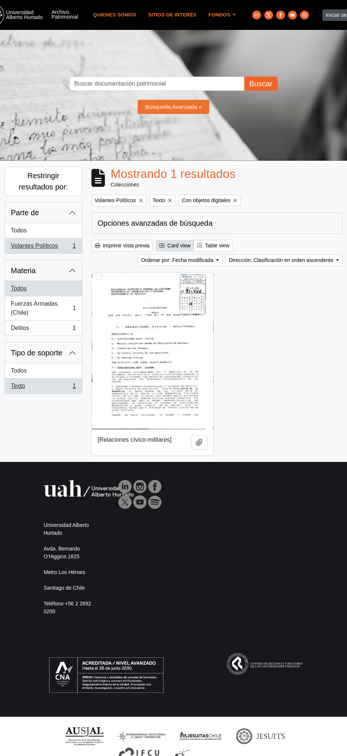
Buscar (260, 84)
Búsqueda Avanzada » (173, 107)
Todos (19, 230)
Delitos (43, 330)
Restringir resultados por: (43, 181)
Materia (23, 270)
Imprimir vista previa (122, 246)
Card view (175, 246)
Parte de (25, 213)
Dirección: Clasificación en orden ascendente (282, 260)
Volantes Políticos (43, 247)
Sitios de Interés (172, 15)
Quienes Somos (114, 15)
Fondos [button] (220, 15)
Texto (43, 388)
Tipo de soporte (36, 353)
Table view (213, 246)
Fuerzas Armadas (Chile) (43, 308)
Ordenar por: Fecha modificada (178, 260)
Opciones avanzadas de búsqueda (155, 223)
